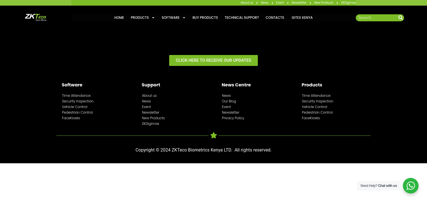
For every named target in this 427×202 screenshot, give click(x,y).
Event (280, 3)
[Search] (400, 17)
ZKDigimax (348, 3)
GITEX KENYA (302, 17)
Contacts (275, 17)
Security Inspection (77, 101)
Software (174, 17)
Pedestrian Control (77, 112)
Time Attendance (76, 95)
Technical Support (242, 17)
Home (119, 17)
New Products (323, 3)
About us (247, 3)
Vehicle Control (74, 106)
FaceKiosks (71, 118)
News (264, 3)
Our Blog (229, 101)
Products (143, 17)
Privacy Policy (233, 118)
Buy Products (205, 17)
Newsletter (299, 3)
